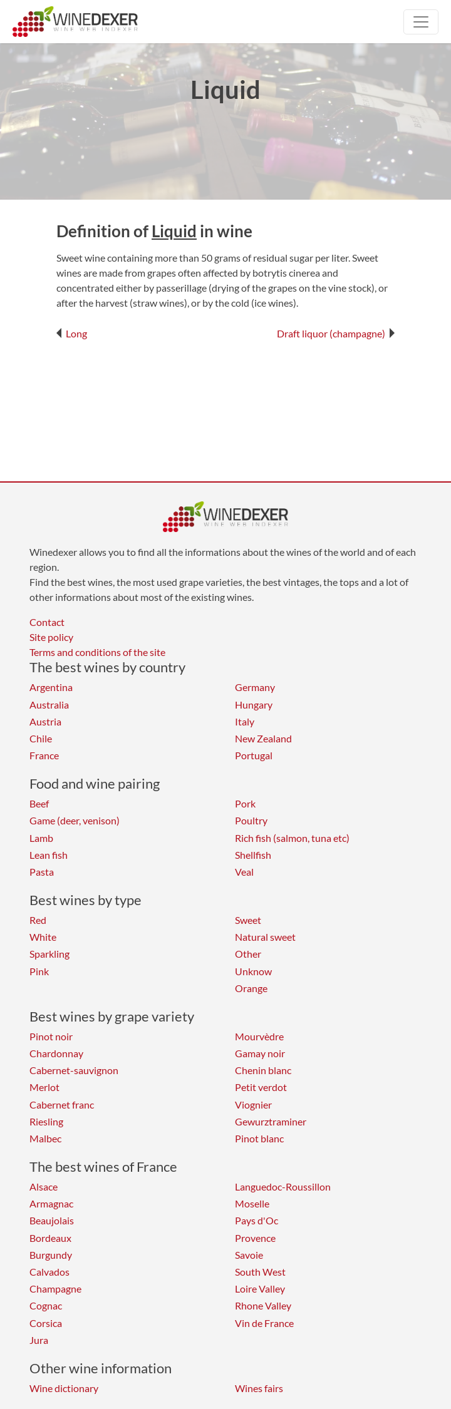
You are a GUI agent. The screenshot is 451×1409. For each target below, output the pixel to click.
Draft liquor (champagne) (336, 333)
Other (248, 954)
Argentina (51, 687)
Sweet (248, 920)
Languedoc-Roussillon (283, 1186)
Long (71, 333)
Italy (244, 721)
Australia (49, 704)
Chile (40, 738)
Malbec (45, 1138)
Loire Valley (260, 1288)
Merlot (44, 1087)
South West (260, 1272)
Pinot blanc (259, 1138)
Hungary (253, 704)
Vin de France (264, 1323)
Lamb (41, 838)
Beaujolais (51, 1220)
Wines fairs (259, 1388)
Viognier (253, 1104)
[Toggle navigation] (420, 21)
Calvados (49, 1272)
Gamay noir (260, 1053)
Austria (45, 721)
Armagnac (51, 1203)
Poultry (251, 820)
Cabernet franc (61, 1104)
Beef (39, 803)
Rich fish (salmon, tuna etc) (292, 838)
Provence (255, 1238)
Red (37, 920)
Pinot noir (51, 1036)
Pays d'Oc (256, 1220)
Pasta (41, 872)
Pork (245, 803)
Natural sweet (265, 937)
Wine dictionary (63, 1388)
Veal (244, 872)
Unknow (253, 971)
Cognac (45, 1305)
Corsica (45, 1323)
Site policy (51, 637)
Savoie (249, 1255)
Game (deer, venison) (74, 820)
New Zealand (263, 738)
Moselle (252, 1203)
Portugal (253, 755)
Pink (39, 971)
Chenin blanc (263, 1070)
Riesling (46, 1121)
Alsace (43, 1186)
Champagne (55, 1288)
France (44, 755)
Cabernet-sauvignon (73, 1070)
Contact (47, 622)
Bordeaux (50, 1238)
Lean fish (48, 855)
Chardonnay (56, 1053)
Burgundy (50, 1255)
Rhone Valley (263, 1305)
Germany (255, 687)
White (42, 937)
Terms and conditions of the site (97, 652)
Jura (38, 1340)
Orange (251, 988)
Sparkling (49, 954)
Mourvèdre (259, 1036)
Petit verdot (261, 1087)
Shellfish (253, 855)
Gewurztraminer (270, 1121)
